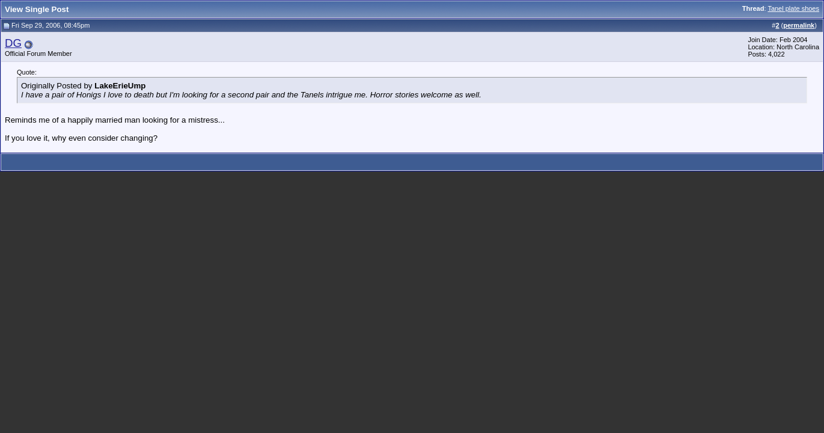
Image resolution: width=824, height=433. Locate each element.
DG (13, 43)
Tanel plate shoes (793, 8)
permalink (798, 25)
